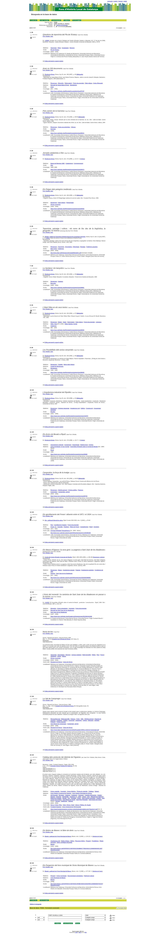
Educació (90, 720)
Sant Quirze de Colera (95, 799)
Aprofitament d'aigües (60, 525)
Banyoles (53, 283)
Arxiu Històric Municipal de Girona (82, 793)
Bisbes (60, 322)
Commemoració (78, 163)
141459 (47, 602)
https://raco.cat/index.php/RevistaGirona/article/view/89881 (67, 287)
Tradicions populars (92, 247)
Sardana (60, 281)
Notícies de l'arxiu (97, 836)
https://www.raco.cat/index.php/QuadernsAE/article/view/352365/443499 (71, 616)
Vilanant (70, 801)
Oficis (59, 48)
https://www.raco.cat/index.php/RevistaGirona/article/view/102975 (69, 416)
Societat (96, 720)
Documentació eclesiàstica (75, 876)
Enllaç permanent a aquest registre (54, 61)
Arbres (59, 656)
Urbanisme (78, 720)
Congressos (67, 445)
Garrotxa (53, 129)
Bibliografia (80, 74)
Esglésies (59, 720)
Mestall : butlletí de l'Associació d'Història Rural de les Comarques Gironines (65, 236)
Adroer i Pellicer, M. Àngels (83, 805)
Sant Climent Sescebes (88, 798)
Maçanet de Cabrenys (97, 796)
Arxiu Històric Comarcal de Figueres (61, 793)
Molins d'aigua (65, 841)
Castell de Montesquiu (57, 366)
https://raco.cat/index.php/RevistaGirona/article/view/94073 (67, 169)
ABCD (79, 932)
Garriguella (65, 796)
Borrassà (61, 795)
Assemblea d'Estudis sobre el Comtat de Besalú (84, 446)
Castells (60, 364)
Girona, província (55, 204)
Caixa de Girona (67, 662)
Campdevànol (84, 527)
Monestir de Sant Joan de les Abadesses (62, 610)
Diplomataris (68, 83)
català (125, 1)
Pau (69, 798)
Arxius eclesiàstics (62, 608)
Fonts (78, 719)
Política (65, 720)
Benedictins (73, 85)
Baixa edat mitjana (69, 364)
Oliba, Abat (54, 324)
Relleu (94, 655)
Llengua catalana (76, 655)
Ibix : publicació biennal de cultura (54, 520)
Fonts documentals (78, 83)
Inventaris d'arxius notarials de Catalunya (61, 766)
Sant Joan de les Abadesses (64, 573)
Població (53, 722)
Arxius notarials (55, 791)
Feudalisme (95, 841)
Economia (71, 720)
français (120, 1)
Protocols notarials (82, 791)
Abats (64, 322)
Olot (52, 165)
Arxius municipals (61, 876)
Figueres (58, 796)
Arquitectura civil (75, 408)
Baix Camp (54, 248)
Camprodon (54, 492)
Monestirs (61, 83)
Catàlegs (91, 791)
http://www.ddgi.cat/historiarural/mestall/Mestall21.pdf (66, 253)
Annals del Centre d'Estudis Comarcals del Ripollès (58, 557)
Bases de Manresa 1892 (58, 163)
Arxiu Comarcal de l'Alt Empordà (71, 807)
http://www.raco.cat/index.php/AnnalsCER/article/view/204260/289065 (71, 577)
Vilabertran (64, 801)
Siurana (57, 801)
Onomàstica (68, 247)
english (115, 1)
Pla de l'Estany (55, 50)
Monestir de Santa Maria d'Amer (60, 85)
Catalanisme (69, 163)
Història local (84, 445)
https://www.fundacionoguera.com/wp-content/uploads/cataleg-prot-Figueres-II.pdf (74, 809)
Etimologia (76, 247)
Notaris (97, 791)
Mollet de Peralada (56, 798)
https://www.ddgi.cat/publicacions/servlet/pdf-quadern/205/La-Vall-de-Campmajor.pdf (75, 730)
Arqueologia (75, 445)
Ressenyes (54, 83)
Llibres (48, 238)
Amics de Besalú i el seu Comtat (60, 446)
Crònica (82, 159)
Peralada (73, 798)
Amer (52, 87)
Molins (72, 841)
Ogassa (53, 573)
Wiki (86, 932)
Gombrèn (96, 527)
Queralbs (60, 527)
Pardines (66, 527)
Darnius (53, 796)
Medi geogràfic (86, 655)
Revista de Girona (49, 74)
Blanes (53, 844)
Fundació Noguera (56, 807)
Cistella (99, 795)
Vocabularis (65, 48)
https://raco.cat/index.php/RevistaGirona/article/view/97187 (67, 91)
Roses (79, 798)
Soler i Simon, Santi (68, 805)
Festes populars (61, 722)
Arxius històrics (71, 791)
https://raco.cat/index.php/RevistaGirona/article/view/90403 (67, 208)
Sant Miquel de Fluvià (69, 799)
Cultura (85, 720)
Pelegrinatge (70, 202)
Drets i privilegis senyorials (64, 842)
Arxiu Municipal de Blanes (58, 877)
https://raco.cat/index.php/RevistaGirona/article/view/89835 (67, 330)
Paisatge (82, 247)
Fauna (102, 655)
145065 (47, 40)
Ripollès (53, 412)
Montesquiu (54, 368)
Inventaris (71, 608)
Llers (88, 796)
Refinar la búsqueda (62, 25)
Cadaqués (74, 795)
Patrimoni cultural (89, 876)
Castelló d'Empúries (90, 795)
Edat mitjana (88, 83)
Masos (60, 570)
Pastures (80, 490)
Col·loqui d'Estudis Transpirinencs (60, 530)
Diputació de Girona (56, 662)
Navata (64, 798)
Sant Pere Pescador (82, 799)
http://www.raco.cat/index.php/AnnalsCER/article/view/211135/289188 (71, 533)
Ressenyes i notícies (98, 557)
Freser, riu (53, 527)
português (110, 1)
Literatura (98, 322)
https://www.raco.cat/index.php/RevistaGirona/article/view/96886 (69, 454)
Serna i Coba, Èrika (56, 805)
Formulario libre (122, 908)
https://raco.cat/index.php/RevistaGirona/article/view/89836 (67, 372)
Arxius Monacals (98, 83)
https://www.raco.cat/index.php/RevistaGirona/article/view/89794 (69, 496)
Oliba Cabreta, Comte (71, 324)
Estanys (73, 719)
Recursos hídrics (80, 841)
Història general (62, 490)
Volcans (73, 127)
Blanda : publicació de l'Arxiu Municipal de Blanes (58, 836)
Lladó (79, 796)
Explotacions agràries (87, 570)
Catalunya (61, 248)
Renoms (72, 48)
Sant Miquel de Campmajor (58, 724)
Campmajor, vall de (72, 724)
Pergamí (88, 841)
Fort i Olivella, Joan (48, 36)
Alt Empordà (54, 795)
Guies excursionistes (64, 127)
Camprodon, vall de (64, 492)
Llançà (84, 796)
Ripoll (52, 450)
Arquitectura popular (69, 570)
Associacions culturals (57, 445)
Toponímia (54, 48)
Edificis (83, 408)
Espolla (99, 798)
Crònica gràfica (72, 490)
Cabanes (67, 795)
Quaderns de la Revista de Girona (61, 639)
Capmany (81, 795)
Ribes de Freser (74, 527)
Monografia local (55, 719)
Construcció (89, 408)
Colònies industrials (63, 408)
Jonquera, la (73, 796)
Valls (82, 719)
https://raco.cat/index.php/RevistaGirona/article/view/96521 (67, 133)
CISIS (76, 932)
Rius (52, 525)
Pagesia (78, 570)
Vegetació (53, 656)
